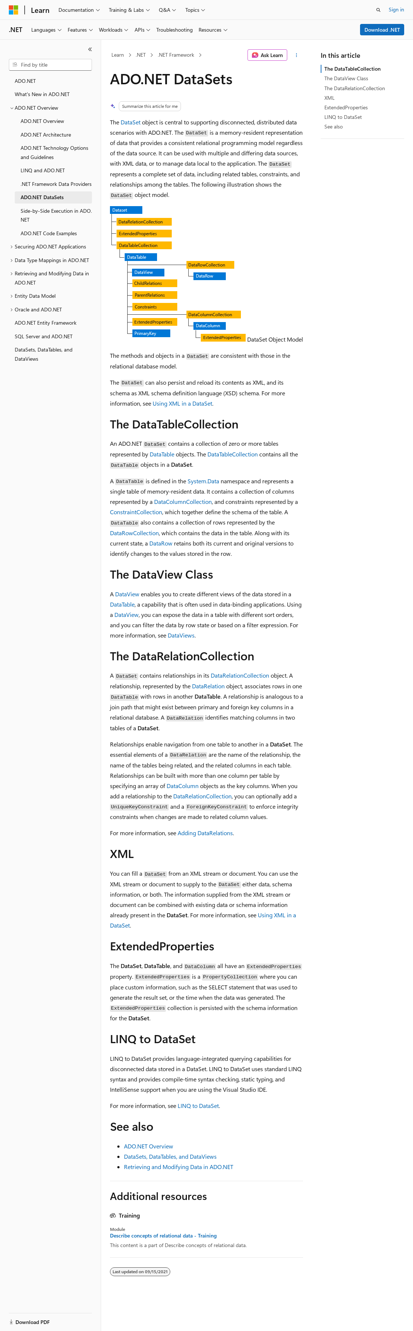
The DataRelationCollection (354, 88)
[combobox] (50, 65)
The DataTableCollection (352, 68)
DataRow (160, 543)
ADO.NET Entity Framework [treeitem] (45, 322)
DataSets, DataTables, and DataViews (170, 1156)
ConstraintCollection (136, 512)
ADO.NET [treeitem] (25, 80)
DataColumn (183, 786)
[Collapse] (90, 49)
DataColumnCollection (183, 501)
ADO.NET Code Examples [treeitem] (49, 233)
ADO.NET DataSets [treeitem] (42, 197)
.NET (141, 54)
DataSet (130, 122)
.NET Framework (176, 54)
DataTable (162, 454)
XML (329, 97)
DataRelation (208, 686)
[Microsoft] (13, 10)
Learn (117, 54)
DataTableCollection (232, 454)
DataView (127, 594)
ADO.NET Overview (148, 1146)
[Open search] (378, 10)
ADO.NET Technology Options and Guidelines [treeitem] (54, 152)
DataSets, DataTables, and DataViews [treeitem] (43, 354)
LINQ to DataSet (198, 1105)
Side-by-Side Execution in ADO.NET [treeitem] (56, 215)
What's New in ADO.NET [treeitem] (42, 94)
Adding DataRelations (205, 833)
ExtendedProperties (346, 107)
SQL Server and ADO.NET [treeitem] (43, 336)
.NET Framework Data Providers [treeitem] (56, 183)
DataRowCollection (134, 533)
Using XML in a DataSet (182, 403)
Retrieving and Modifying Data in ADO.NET (178, 1167)
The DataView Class (346, 78)
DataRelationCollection (240, 675)
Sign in (396, 9)
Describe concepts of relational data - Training (163, 1235)
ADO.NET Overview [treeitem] (42, 120)
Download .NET (382, 29)
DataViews (181, 635)
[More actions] (296, 55)
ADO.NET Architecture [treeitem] (46, 134)
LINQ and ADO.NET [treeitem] (43, 170)
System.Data (203, 481)
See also (333, 126)
